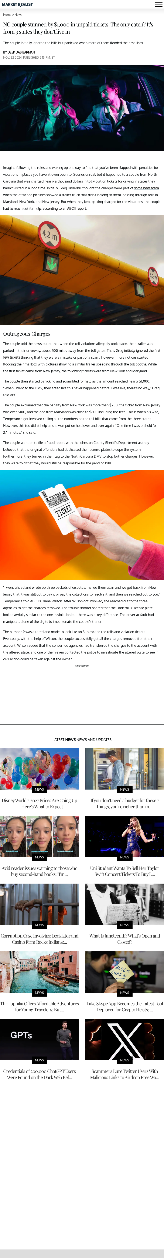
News (18, 14)
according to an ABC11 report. (65, 208)
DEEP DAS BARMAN (21, 52)
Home (7, 14)
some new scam (146, 188)
